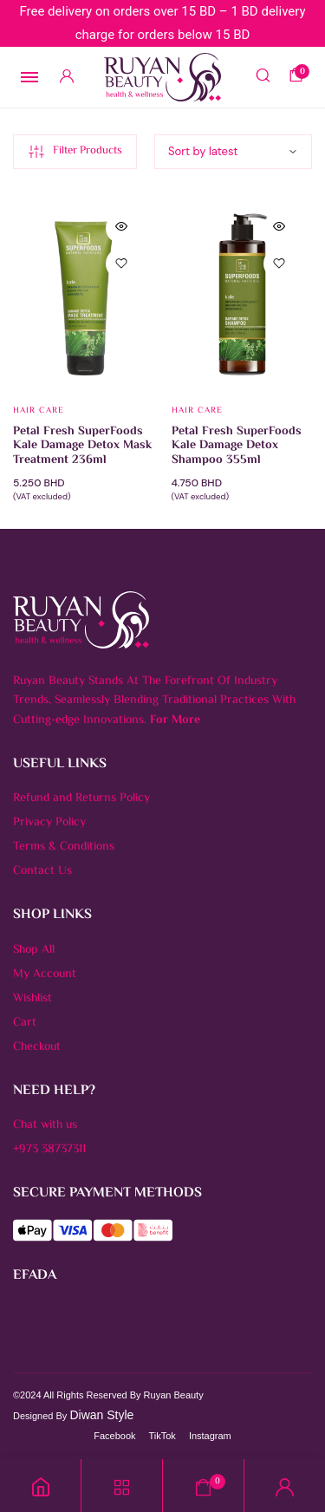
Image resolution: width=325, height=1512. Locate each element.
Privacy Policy (49, 822)
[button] (121, 263)
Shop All (34, 950)
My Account (44, 974)
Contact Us (42, 871)
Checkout (37, 1047)
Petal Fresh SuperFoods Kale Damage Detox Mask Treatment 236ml (82, 446)
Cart (24, 1023)
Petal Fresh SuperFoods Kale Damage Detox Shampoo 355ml (237, 446)
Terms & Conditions (63, 847)
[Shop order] (233, 151)
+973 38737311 (49, 1149)
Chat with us (45, 1125)
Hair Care (38, 410)
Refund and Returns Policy (81, 798)
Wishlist (32, 998)
